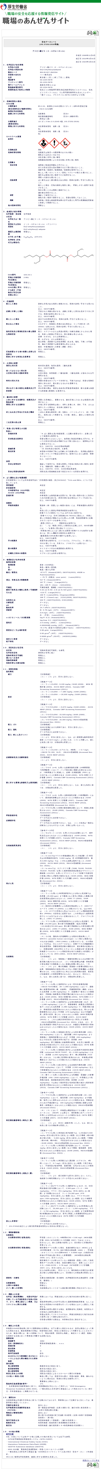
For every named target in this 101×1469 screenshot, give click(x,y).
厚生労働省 (16, 6)
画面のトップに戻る (91, 1460)
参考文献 (10, 1434)
